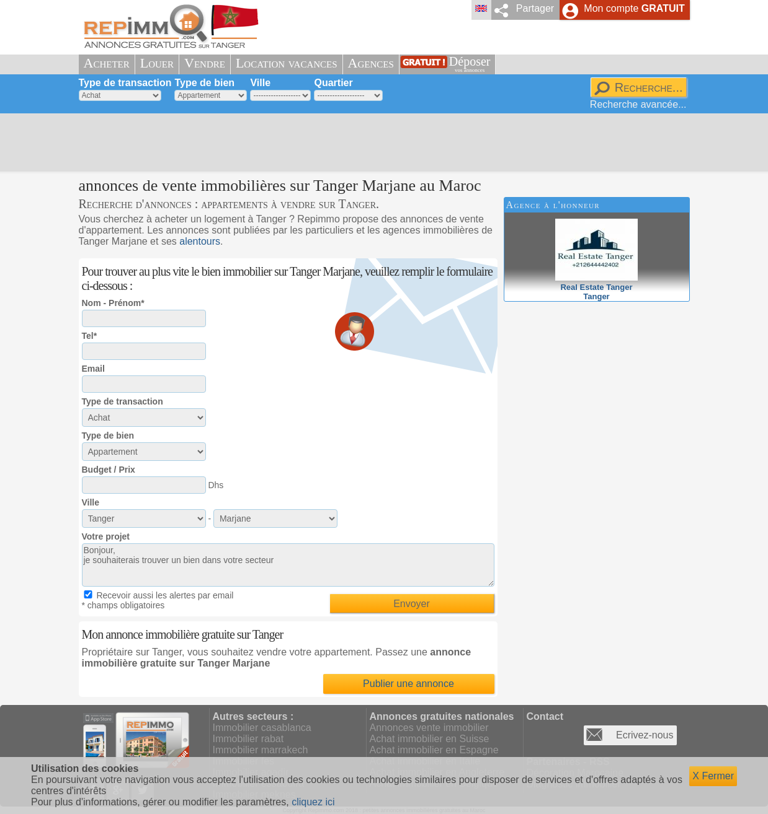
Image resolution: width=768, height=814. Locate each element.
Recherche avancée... (638, 104)
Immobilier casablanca (262, 727)
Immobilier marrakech (260, 750)
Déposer (470, 64)
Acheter (107, 63)
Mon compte (634, 8)
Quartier (333, 82)
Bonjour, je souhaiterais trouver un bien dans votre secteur (288, 565)
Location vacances (286, 63)
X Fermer (713, 776)
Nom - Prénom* (113, 303)
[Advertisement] (380, 142)
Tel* (89, 336)
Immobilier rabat (248, 738)
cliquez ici (313, 802)
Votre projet (106, 536)
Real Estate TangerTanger (596, 287)
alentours (199, 241)
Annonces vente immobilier (429, 727)
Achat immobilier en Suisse (429, 738)
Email (93, 369)
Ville (260, 82)
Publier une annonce (408, 683)
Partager (535, 8)
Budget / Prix (108, 470)
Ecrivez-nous (644, 735)
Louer (157, 63)
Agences (371, 63)
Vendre (204, 63)
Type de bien (204, 82)
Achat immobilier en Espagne (434, 750)
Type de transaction (125, 82)
